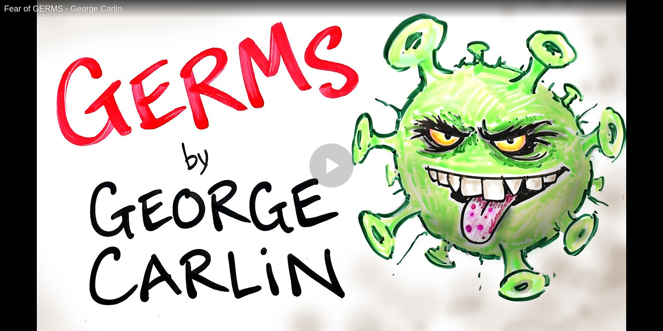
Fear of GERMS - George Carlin (63, 8)
